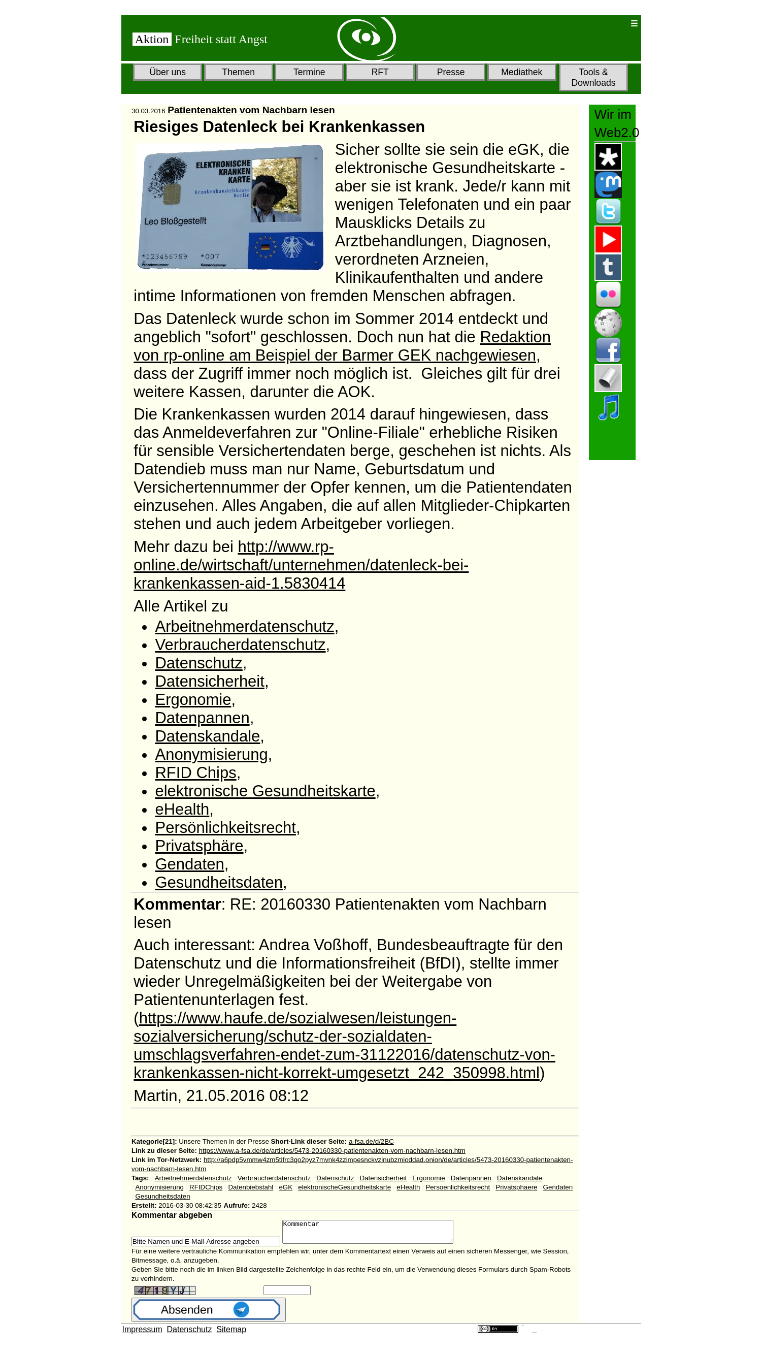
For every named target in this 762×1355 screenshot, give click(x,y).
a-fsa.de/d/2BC (371, 1141)
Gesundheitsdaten (219, 882)
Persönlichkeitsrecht (225, 827)
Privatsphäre (199, 846)
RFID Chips (195, 773)
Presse (451, 72)
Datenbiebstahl (250, 1187)
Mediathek (521, 72)
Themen (238, 72)
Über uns (168, 72)
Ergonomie (193, 699)
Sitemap (231, 1334)
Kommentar (378, 1234)
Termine (309, 72)
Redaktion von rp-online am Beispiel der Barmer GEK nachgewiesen (342, 346)
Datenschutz (198, 663)
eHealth (182, 809)
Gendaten (189, 864)
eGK (285, 1187)
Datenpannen (202, 718)
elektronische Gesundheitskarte (265, 791)
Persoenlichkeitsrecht (457, 1187)
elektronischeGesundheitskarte (344, 1187)
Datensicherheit (209, 681)
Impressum (142, 1334)
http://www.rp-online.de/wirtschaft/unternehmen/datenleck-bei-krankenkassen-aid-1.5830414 (301, 565)
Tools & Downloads (593, 77)
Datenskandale (207, 736)
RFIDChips (205, 1187)
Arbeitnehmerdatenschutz (244, 626)
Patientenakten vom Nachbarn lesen (251, 110)
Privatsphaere (516, 1187)
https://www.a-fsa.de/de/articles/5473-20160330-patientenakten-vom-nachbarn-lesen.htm (332, 1150)
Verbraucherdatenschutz (240, 645)
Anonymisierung (211, 754)
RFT (380, 72)
